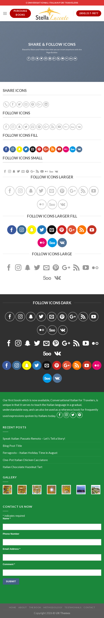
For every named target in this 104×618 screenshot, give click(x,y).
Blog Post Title (12, 445)
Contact (89, 607)
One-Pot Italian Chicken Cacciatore (25, 460)
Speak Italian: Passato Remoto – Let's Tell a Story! (34, 438)
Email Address (11, 549)
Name (7, 518)
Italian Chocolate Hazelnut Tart (22, 467)
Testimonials (73, 607)
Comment (9, 564)
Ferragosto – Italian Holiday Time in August (30, 452)
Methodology (52, 607)
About (22, 607)
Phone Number (11, 534)
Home (12, 607)
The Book (35, 607)
